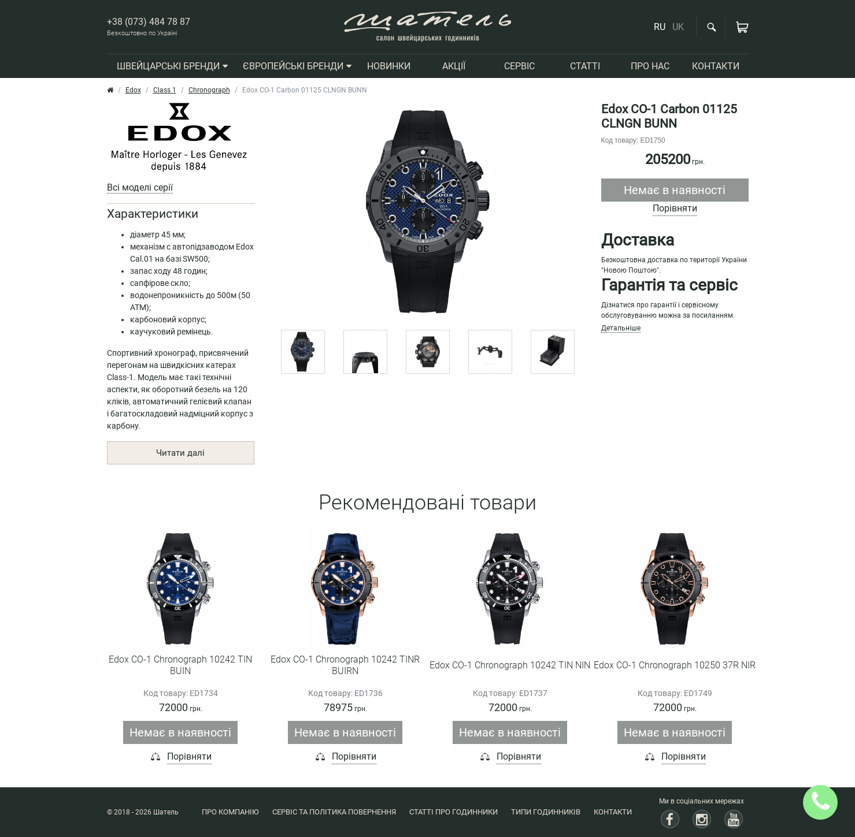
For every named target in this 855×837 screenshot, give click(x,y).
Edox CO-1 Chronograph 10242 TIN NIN (510, 665)
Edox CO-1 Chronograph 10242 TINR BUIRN (345, 665)
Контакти (613, 812)
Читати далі (180, 453)
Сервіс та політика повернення (334, 812)
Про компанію (230, 812)
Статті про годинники (453, 812)
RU (659, 26)
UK (678, 26)
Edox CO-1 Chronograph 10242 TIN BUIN (180, 665)
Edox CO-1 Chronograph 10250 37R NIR (675, 665)
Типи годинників (545, 812)
